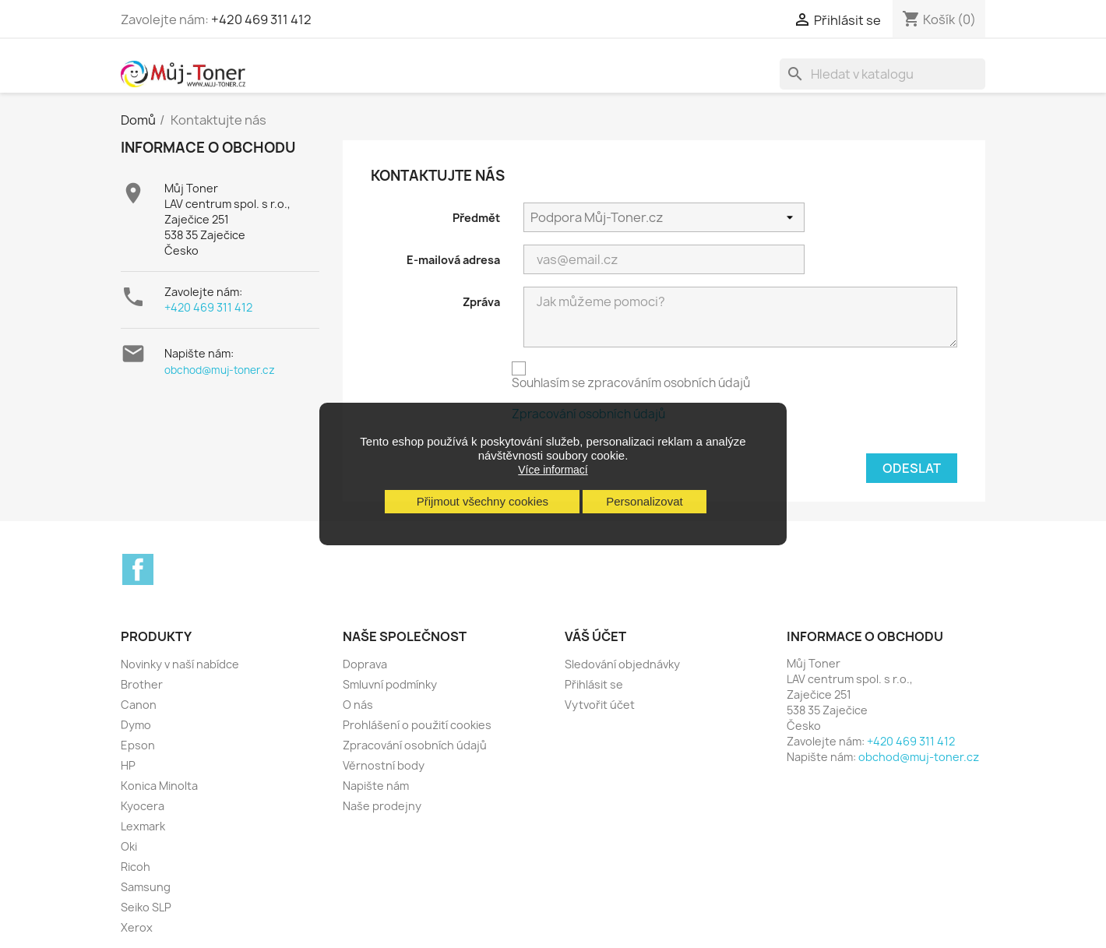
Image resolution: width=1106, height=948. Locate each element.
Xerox (137, 927)
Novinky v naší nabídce (180, 664)
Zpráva (481, 301)
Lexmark (143, 826)
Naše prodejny (382, 805)
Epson (138, 745)
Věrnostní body (383, 765)
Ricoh (135, 866)
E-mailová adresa (453, 259)
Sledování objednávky (622, 664)
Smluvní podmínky (390, 684)
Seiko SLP (146, 907)
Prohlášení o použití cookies (417, 724)
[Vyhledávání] (882, 74)
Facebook (137, 569)
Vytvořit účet (600, 704)
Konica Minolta (159, 785)
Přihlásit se (594, 684)
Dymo (136, 724)
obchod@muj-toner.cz (219, 370)
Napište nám (376, 785)
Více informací (552, 469)
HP (128, 765)
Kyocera (142, 805)
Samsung (146, 886)
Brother (142, 684)
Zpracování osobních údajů (415, 745)
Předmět (476, 217)
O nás (358, 704)
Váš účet (595, 636)
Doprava (365, 664)
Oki (129, 846)
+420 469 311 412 (261, 19)
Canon (139, 704)
